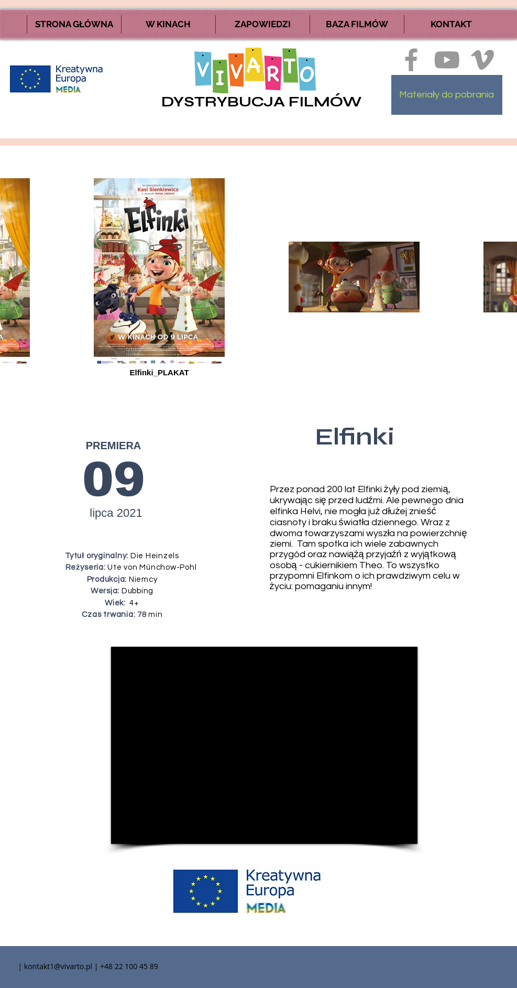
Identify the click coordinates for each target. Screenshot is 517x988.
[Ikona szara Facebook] (411, 60)
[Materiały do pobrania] (446, 95)
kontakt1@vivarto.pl (58, 966)
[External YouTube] (264, 745)
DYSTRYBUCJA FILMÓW (261, 102)
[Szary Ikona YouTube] (447, 60)
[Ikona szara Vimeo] (482, 60)
